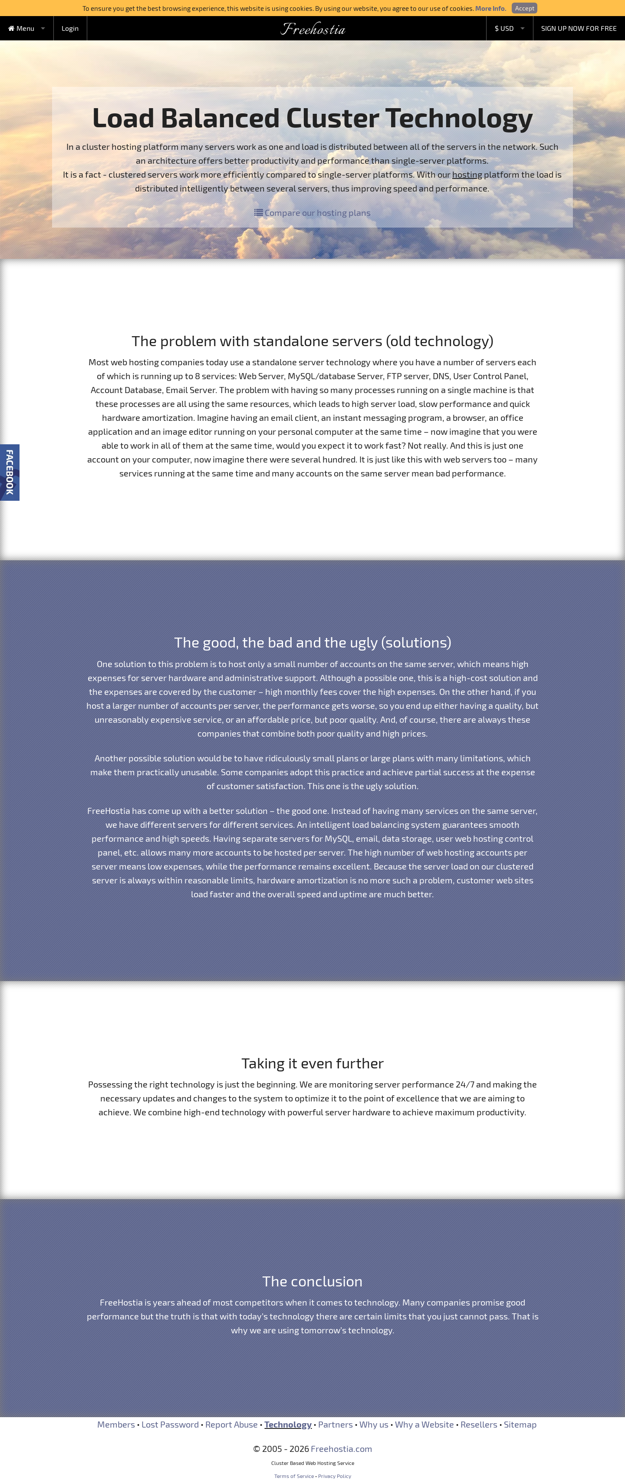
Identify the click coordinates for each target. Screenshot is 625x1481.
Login (70, 28)
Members (116, 1424)
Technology (288, 1424)
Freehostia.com (341, 1448)
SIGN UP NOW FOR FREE (579, 28)
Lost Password (170, 1424)
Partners (335, 1424)
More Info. (491, 8)
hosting (467, 174)
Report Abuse (231, 1424)
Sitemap (520, 1424)
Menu (21, 28)
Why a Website (424, 1424)
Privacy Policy (334, 1476)
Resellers (479, 1424)
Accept (524, 8)
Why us (373, 1424)
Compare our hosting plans (312, 212)
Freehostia (312, 30)
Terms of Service (294, 1476)
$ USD (504, 28)
